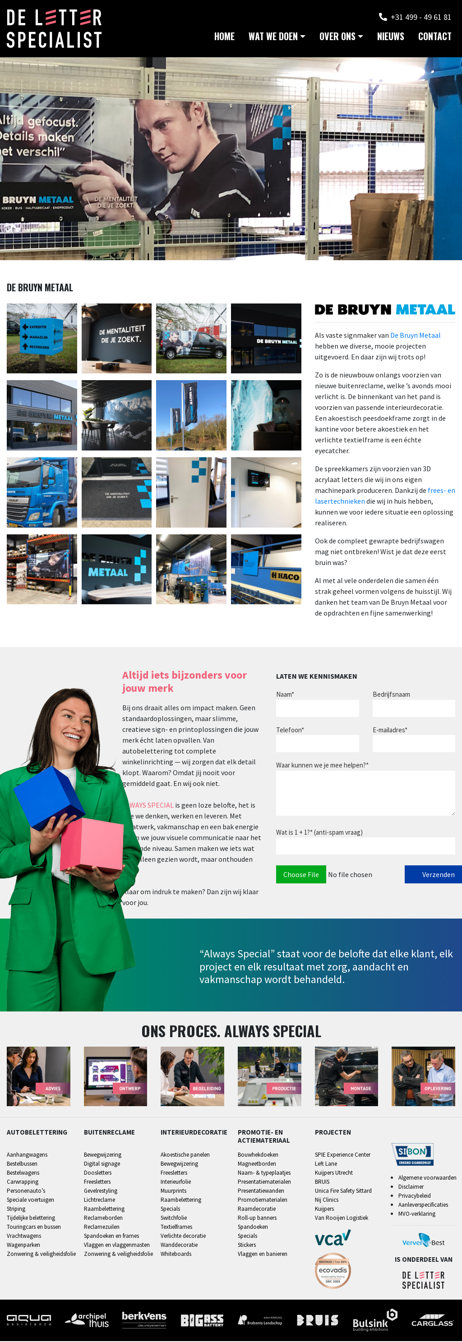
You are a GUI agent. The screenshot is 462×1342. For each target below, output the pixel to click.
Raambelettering (104, 1209)
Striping (16, 1209)
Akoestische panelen (185, 1155)
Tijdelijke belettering (31, 1219)
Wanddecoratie (179, 1246)
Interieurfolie (176, 1182)
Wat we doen (273, 40)
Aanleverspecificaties (423, 1205)
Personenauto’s (26, 1191)
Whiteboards (176, 1255)
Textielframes (176, 1228)
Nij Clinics (326, 1200)
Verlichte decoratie (183, 1237)
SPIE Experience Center (342, 1155)
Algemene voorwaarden (427, 1178)
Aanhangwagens (27, 1155)
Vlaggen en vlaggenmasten (117, 1246)
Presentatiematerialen (264, 1182)
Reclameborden (103, 1219)
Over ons (337, 40)
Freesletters (97, 1182)
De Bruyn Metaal (415, 336)
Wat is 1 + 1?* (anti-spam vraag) (319, 833)
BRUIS (322, 1182)
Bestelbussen (22, 1164)
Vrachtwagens (24, 1237)
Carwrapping (22, 1182)
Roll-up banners (257, 1219)
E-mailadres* (390, 730)
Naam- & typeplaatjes (264, 1173)
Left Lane (326, 1164)
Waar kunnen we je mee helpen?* (322, 766)
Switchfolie (174, 1219)
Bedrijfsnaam (391, 695)
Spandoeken (253, 1228)
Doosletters (97, 1173)
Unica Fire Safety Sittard (343, 1191)
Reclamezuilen (102, 1228)
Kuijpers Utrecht (334, 1173)
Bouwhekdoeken (258, 1155)
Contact (435, 40)
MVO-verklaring (416, 1214)
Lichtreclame (99, 1200)
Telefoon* (290, 730)
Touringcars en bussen (34, 1228)
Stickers (247, 1246)
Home (224, 40)
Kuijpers (324, 1209)
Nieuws (390, 40)
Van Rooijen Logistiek (341, 1219)
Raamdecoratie (257, 1209)
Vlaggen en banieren (262, 1255)
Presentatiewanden (261, 1191)
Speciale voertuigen (30, 1200)
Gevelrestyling (100, 1191)
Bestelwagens (23, 1173)
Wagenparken (23, 1246)
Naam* (285, 695)
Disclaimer (411, 1187)
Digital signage (102, 1164)
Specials (170, 1209)
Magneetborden (257, 1164)
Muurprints (173, 1191)
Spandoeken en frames (111, 1237)
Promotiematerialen (262, 1200)
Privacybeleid (414, 1196)
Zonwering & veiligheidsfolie (41, 1255)
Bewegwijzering (102, 1155)
